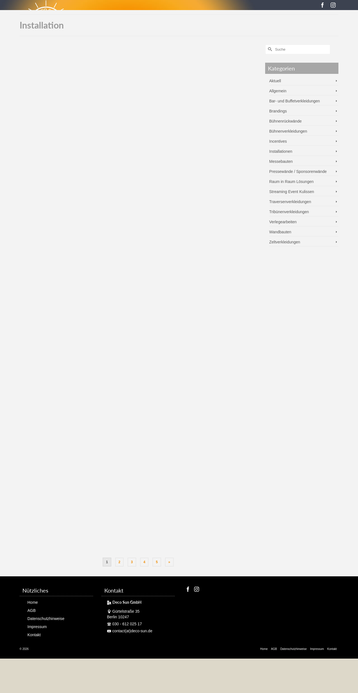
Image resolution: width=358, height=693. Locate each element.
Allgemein (277, 91)
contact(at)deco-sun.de (129, 631)
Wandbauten (280, 232)
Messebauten (281, 161)
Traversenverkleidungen (290, 201)
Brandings (278, 111)
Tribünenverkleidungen (289, 212)
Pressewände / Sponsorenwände (298, 171)
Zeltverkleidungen (284, 242)
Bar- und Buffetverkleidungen (294, 101)
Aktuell (275, 81)
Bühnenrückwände (285, 121)
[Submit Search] (269, 49)
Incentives (278, 141)
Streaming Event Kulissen (291, 191)
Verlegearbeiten (283, 222)
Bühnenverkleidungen (288, 131)
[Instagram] (333, 5)
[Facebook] (322, 5)
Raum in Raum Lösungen (291, 181)
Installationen (281, 151)
